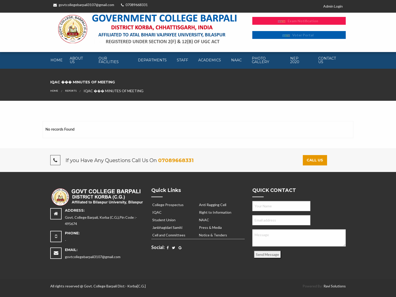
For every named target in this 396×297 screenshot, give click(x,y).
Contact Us (327, 60)
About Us (76, 60)
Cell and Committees (168, 235)
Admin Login (333, 6)
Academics (209, 60)
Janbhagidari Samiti (167, 227)
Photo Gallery (260, 60)
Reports (71, 90)
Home (57, 60)
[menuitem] (56, 60)
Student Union (164, 220)
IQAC (157, 212)
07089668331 (134, 5)
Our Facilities (108, 60)
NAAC (236, 60)
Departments (152, 60)
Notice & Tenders (213, 235)
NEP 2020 (294, 60)
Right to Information (215, 212)
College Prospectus (168, 205)
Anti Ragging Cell (212, 205)
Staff (182, 60)
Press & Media (210, 227)
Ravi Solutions (335, 286)
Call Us (315, 160)
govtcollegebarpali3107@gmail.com (83, 5)
